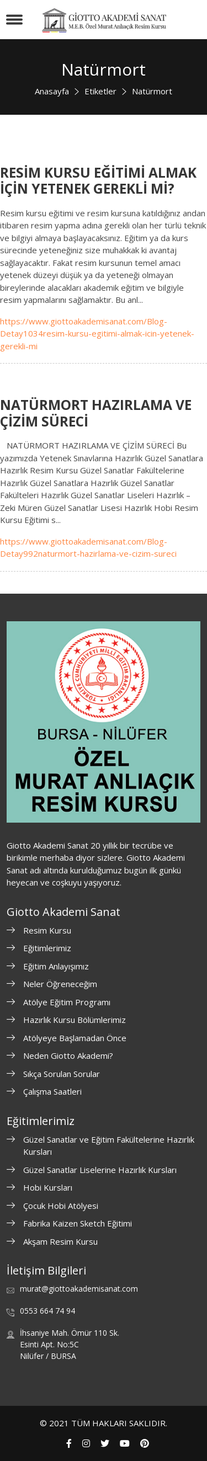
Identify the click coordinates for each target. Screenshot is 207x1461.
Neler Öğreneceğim (60, 983)
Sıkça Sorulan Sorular (61, 1073)
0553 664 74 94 (47, 1310)
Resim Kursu (47, 930)
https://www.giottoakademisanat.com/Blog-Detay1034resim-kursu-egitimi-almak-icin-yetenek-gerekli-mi (97, 333)
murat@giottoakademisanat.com (79, 1288)
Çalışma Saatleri (52, 1091)
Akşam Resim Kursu (60, 1241)
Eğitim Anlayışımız (56, 966)
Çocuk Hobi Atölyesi (60, 1205)
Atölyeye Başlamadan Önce (74, 1037)
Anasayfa (52, 91)
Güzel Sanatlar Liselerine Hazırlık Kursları (100, 1169)
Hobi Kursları (47, 1187)
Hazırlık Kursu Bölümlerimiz (74, 1019)
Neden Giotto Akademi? (68, 1055)
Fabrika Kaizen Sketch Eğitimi (77, 1223)
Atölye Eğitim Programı (66, 1001)
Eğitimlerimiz (47, 947)
